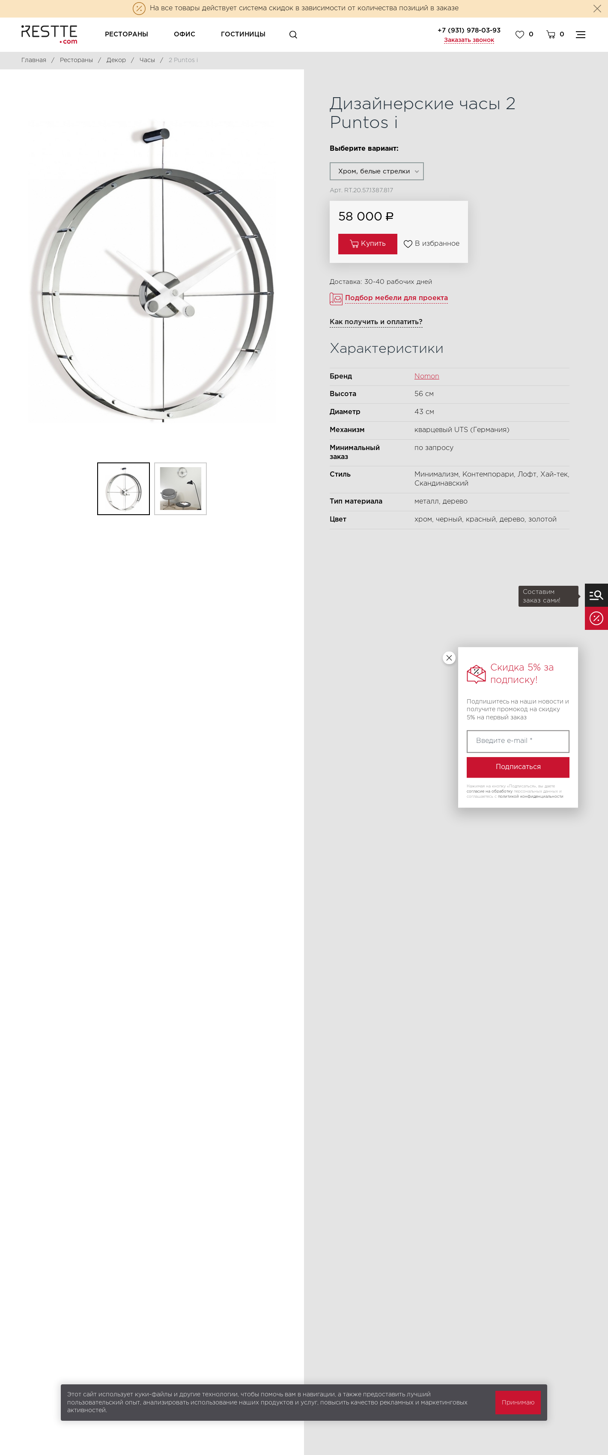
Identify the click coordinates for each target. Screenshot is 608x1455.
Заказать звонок (469, 40)
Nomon (426, 376)
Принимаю (518, 1402)
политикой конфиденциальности (530, 796)
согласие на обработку (490, 791)
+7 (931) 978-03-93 (469, 30)
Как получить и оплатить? (376, 322)
